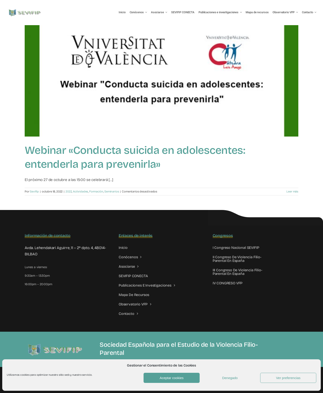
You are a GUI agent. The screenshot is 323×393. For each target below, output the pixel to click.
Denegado (230, 378)
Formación (96, 191)
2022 (68, 191)
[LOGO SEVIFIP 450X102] (25, 10)
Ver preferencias (288, 378)
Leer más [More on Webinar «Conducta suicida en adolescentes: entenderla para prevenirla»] (292, 191)
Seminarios (111, 191)
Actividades (80, 191)
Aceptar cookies (172, 378)
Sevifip (34, 191)
